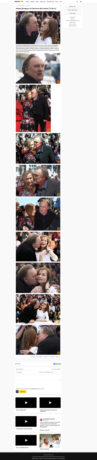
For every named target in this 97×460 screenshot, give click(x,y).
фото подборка (39, 356)
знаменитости (46, 356)
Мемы (37, 1)
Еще (61, 1)
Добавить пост (72, 6)
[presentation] (26, 384)
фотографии (33, 356)
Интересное (43, 1)
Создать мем (72, 13)
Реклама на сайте (72, 25)
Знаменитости (28, 5)
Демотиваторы (50, 1)
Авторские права (72, 24)
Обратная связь (35, 458)
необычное (58, 356)
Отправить (23, 391)
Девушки (32, 1)
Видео (27, 1)
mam (23, 5)
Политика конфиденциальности (72, 20)
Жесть (56, 1)
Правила (72, 18)
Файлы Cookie (72, 22)
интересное (52, 356)
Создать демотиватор (72, 9)
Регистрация (72, 17)
